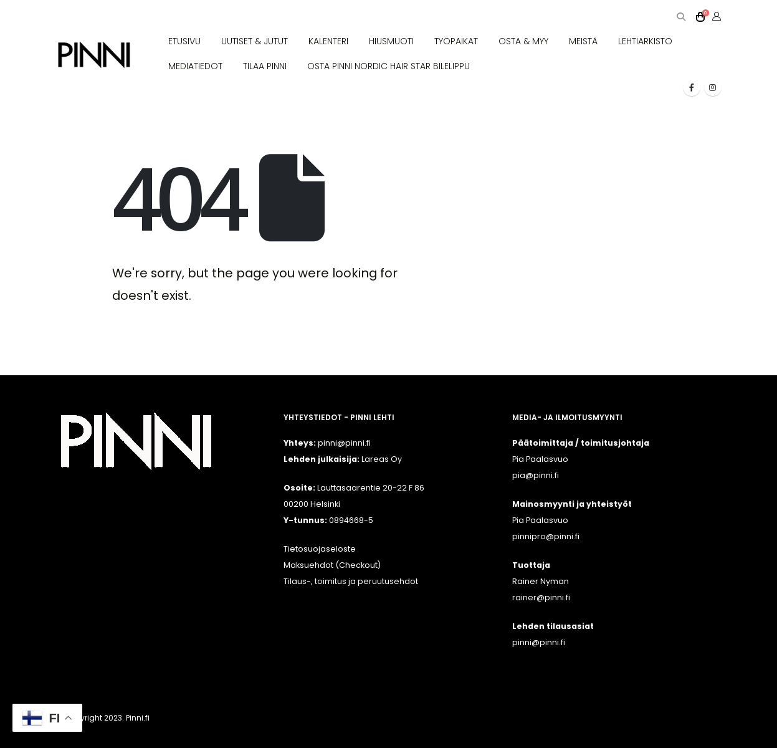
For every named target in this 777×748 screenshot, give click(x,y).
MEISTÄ (583, 41)
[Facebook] (691, 87)
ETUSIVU (184, 41)
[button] (681, 17)
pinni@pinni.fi (538, 642)
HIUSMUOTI (391, 41)
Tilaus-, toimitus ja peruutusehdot (351, 581)
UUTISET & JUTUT (254, 41)
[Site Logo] (94, 55)
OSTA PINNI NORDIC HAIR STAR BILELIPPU (388, 66)
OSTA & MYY (523, 41)
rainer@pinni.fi (541, 597)
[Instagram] (713, 87)
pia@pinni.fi (535, 475)
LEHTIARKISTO (645, 41)
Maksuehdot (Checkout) (332, 565)
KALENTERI (328, 41)
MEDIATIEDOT (195, 66)
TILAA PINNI (265, 66)
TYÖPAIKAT (456, 41)
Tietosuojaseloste (320, 549)
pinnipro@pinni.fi (545, 536)
